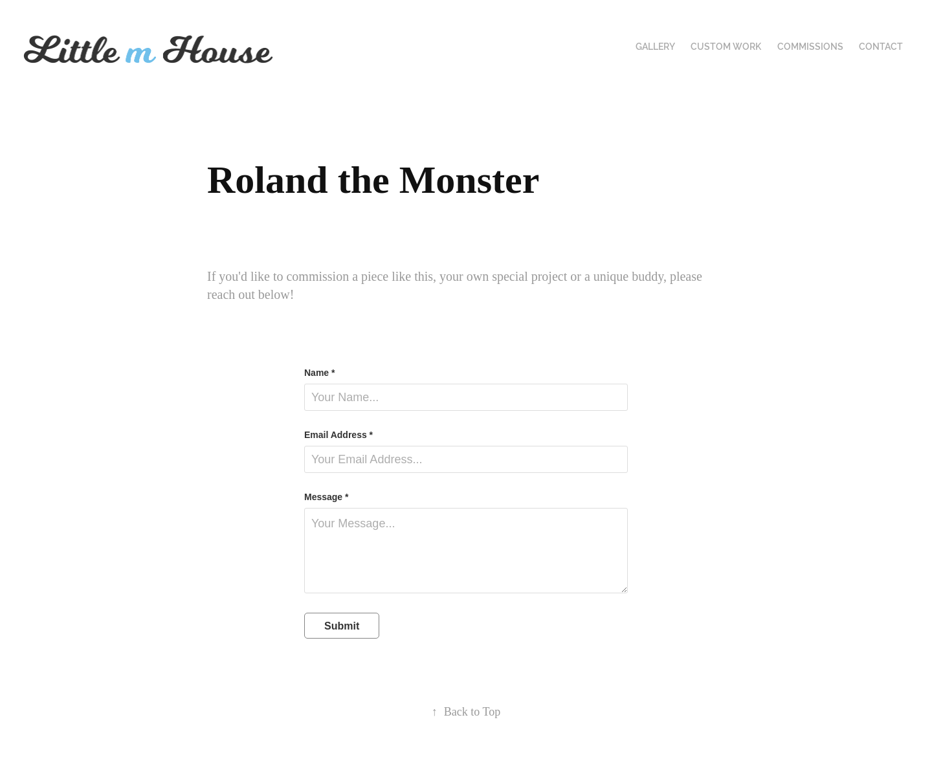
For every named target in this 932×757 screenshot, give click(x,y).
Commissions (810, 46)
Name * (319, 372)
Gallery (655, 46)
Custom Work (726, 46)
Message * (326, 496)
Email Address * (338, 434)
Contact (881, 46)
